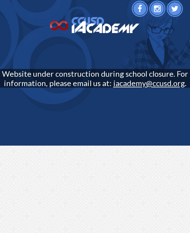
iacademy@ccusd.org (149, 83)
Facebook (140, 11)
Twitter (175, 11)
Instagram (158, 11)
